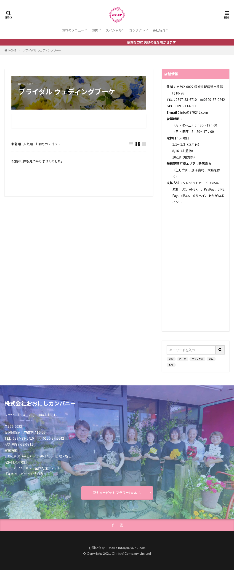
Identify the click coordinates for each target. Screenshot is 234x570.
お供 (211, 359)
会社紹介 (159, 30)
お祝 (171, 359)
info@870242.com (194, 112)
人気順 (28, 144)
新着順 (16, 144)
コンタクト (137, 30)
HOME (12, 50)
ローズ (182, 359)
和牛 (171, 364)
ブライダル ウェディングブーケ (42, 50)
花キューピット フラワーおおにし (117, 493)
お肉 (95, 30)
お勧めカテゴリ (46, 144)
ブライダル (197, 359)
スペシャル (114, 30)
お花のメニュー (73, 30)
